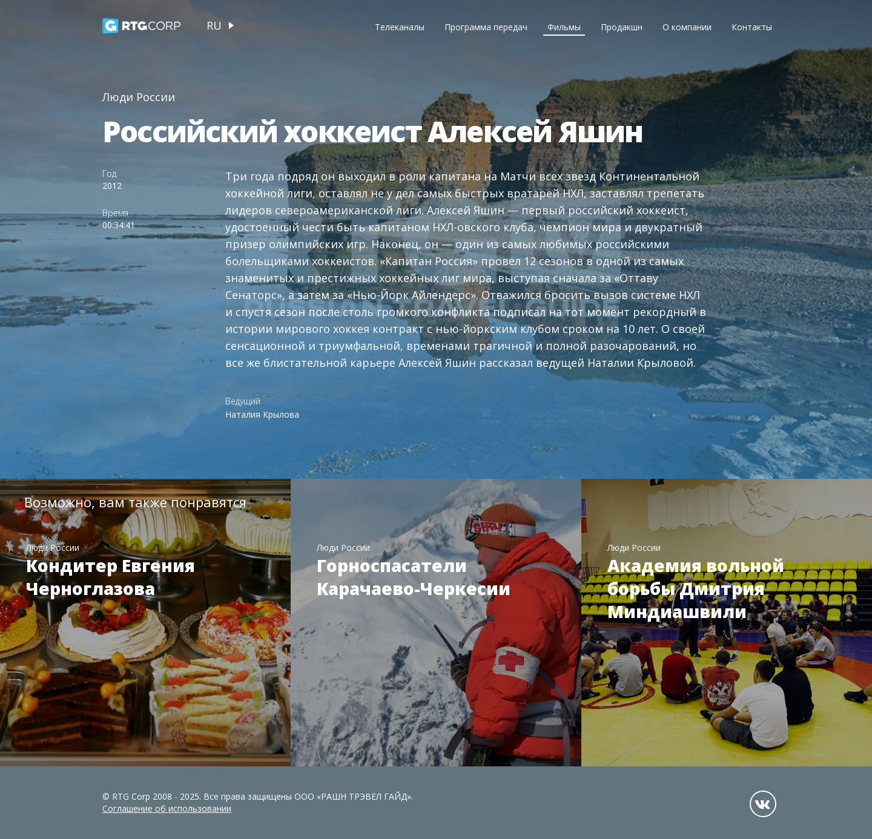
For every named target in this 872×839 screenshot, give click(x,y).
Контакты (752, 27)
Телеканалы (399, 27)
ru (214, 25)
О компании (687, 27)
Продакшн (621, 27)
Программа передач (485, 27)
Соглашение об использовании (166, 808)
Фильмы (564, 27)
